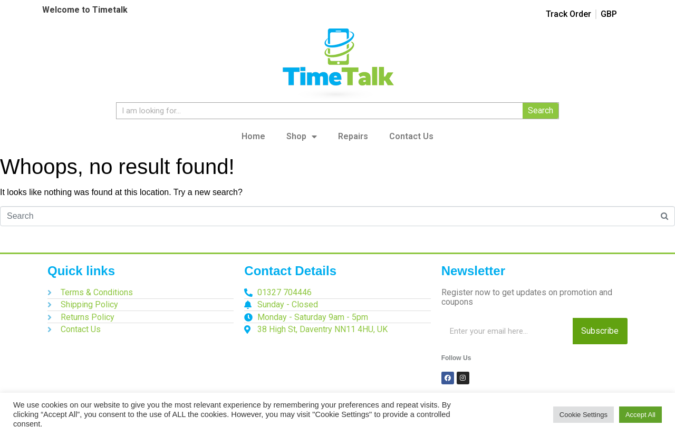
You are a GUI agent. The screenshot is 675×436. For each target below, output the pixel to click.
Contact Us (411, 136)
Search (540, 110)
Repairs (353, 136)
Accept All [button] (640, 415)
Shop (301, 136)
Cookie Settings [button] (584, 415)
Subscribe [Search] (600, 331)
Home (253, 136)
